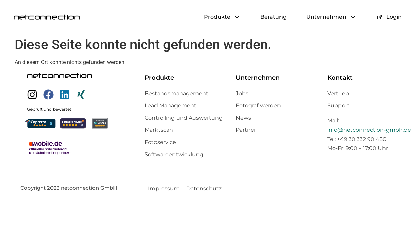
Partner (246, 130)
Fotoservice (160, 142)
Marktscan (159, 130)
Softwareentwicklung (174, 154)
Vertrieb (338, 93)
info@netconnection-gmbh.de (369, 130)
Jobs (242, 93)
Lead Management (170, 105)
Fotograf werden (258, 105)
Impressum (164, 188)
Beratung (273, 17)
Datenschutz (204, 188)
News (243, 118)
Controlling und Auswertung (184, 118)
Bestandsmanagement (176, 93)
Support (338, 105)
